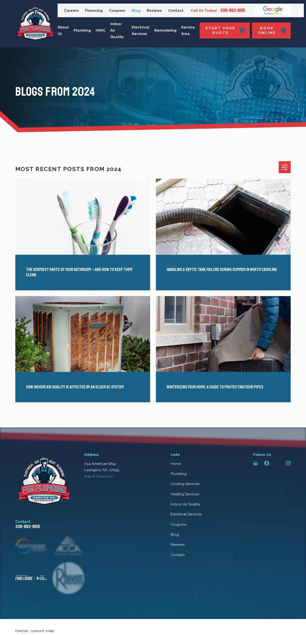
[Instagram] (288, 463)
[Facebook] (266, 463)
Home (176, 464)
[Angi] (277, 463)
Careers (71, 10)
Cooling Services (185, 484)
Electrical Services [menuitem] (140, 30)
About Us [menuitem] (63, 30)
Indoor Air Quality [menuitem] (117, 30)
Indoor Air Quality (185, 504)
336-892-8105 (232, 10)
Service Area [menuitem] (188, 30)
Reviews (154, 10)
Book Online (272, 30)
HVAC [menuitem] (100, 30)
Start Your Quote (225, 30)
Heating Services (185, 494)
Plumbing (179, 474)
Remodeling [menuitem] (165, 30)
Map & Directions (98, 476)
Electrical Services (186, 514)
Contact (175, 10)
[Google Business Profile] (255, 463)
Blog (136, 10)
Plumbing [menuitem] (82, 30)
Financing (94, 10)
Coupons (117, 10)
